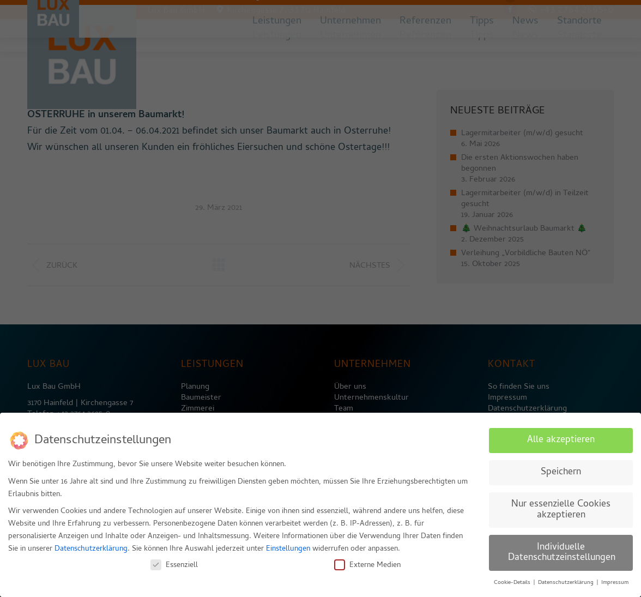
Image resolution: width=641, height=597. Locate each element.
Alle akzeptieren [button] (561, 436)
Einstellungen (288, 545)
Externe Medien (367, 562)
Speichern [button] (561, 469)
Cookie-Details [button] (513, 579)
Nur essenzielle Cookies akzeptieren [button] (560, 506)
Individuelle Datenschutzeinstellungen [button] (561, 549)
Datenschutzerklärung (91, 545)
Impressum (614, 579)
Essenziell (174, 562)
